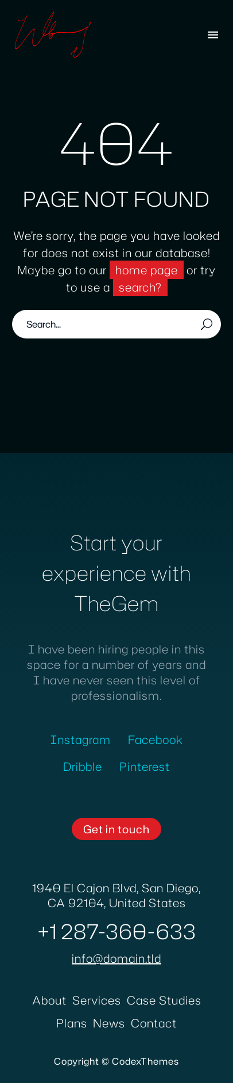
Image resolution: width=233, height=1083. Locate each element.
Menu (213, 34)
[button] (116, 829)
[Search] (116, 324)
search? (140, 287)
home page (146, 270)
